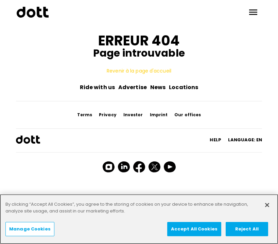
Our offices (187, 115)
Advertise (132, 87)
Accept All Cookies (194, 229)
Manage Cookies (30, 229)
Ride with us (97, 87)
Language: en (245, 140)
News (158, 87)
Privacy (108, 115)
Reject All (247, 229)
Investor (133, 115)
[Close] (267, 205)
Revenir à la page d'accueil (139, 70)
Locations (183, 87)
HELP (215, 140)
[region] (139, 219)
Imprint (159, 115)
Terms (84, 115)
